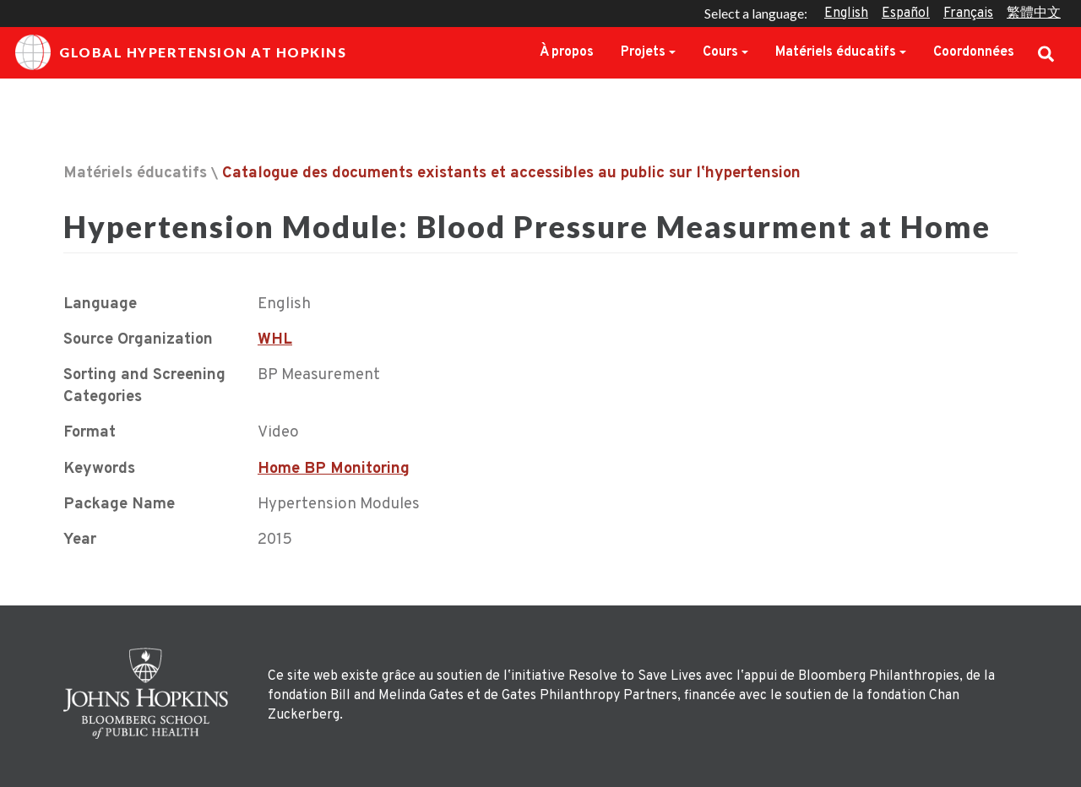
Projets (643, 52)
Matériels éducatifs (835, 52)
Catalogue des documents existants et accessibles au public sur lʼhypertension (511, 173)
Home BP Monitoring (334, 469)
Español (906, 13)
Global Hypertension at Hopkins (180, 52)
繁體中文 (1034, 13)
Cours (720, 52)
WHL (275, 340)
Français (968, 13)
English (846, 13)
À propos (567, 52)
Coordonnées (973, 52)
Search (1046, 52)
